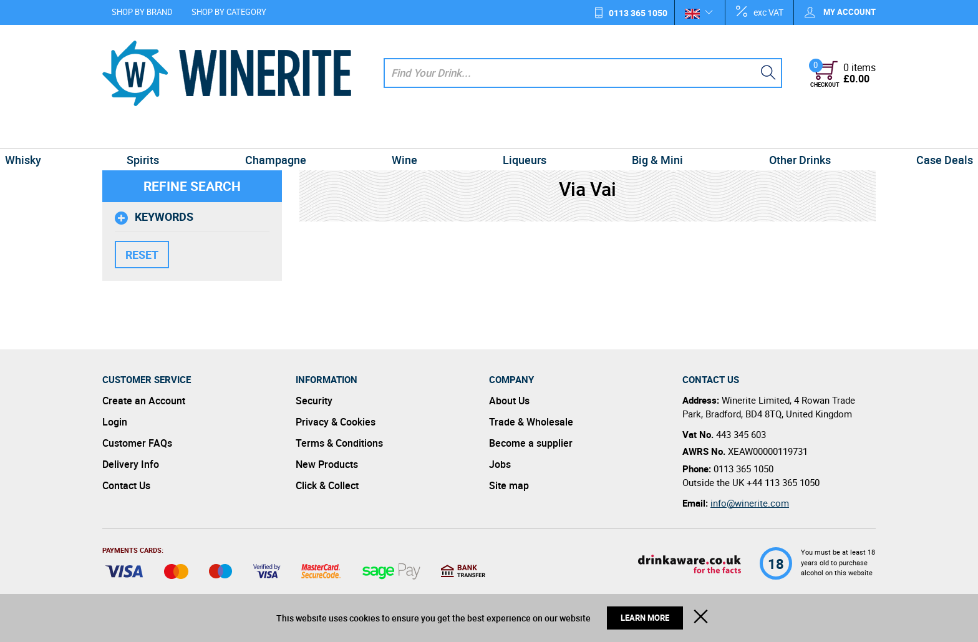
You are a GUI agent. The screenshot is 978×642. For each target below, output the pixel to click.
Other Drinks (727, 133)
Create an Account (143, 400)
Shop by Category (228, 11)
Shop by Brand (142, 11)
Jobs (500, 464)
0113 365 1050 (638, 13)
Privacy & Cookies (335, 422)
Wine (419, 133)
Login (114, 422)
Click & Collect (327, 485)
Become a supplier (531, 443)
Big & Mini (613, 133)
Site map (509, 485)
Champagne (319, 133)
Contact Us (126, 485)
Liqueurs (510, 133)
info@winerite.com (749, 503)
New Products (327, 464)
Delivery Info (130, 464)
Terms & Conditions (339, 443)
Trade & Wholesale (531, 422)
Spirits (216, 133)
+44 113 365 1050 (783, 482)
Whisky (125, 133)
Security (314, 400)
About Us (509, 400)
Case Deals (842, 133)
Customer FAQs (137, 443)
